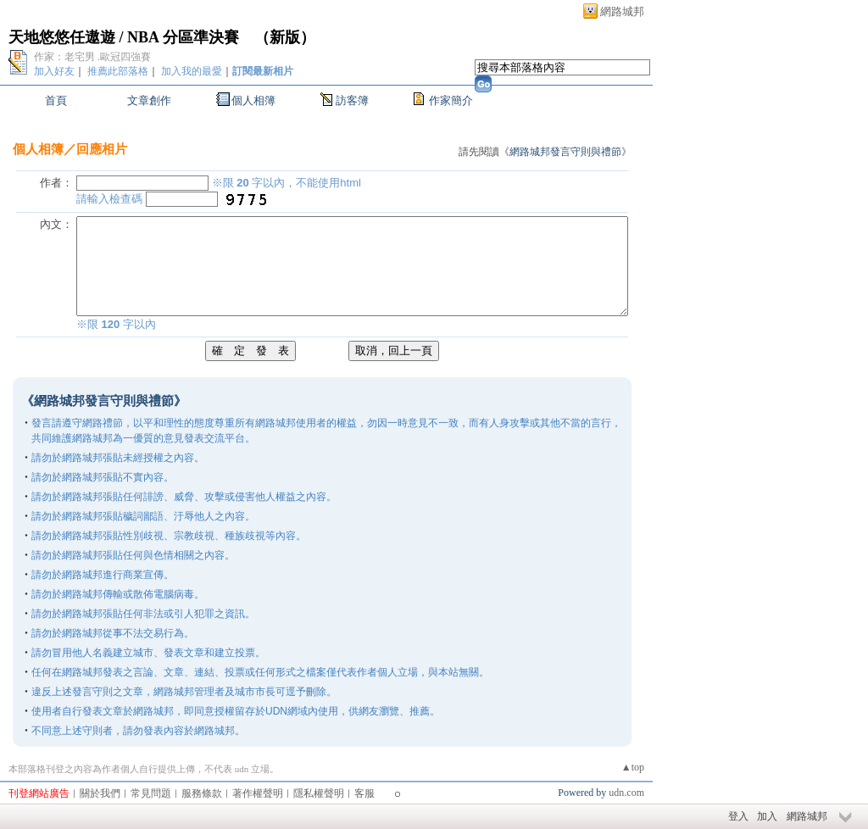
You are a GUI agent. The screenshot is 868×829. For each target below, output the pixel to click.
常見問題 (151, 793)
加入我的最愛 (191, 71)
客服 (364, 793)
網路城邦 (622, 11)
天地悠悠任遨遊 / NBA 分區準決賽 (123, 37)
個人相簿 (253, 100)
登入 (738, 816)
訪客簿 (352, 100)
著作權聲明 (257, 793)
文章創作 (149, 100)
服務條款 (201, 793)
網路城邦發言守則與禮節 (565, 152)
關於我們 (100, 793)
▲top (632, 767)
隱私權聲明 (318, 793)
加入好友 (54, 71)
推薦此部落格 (117, 71)
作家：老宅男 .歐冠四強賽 (92, 57)
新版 (285, 37)
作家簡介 (451, 100)
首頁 (56, 100)
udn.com (626, 792)
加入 (767, 816)
